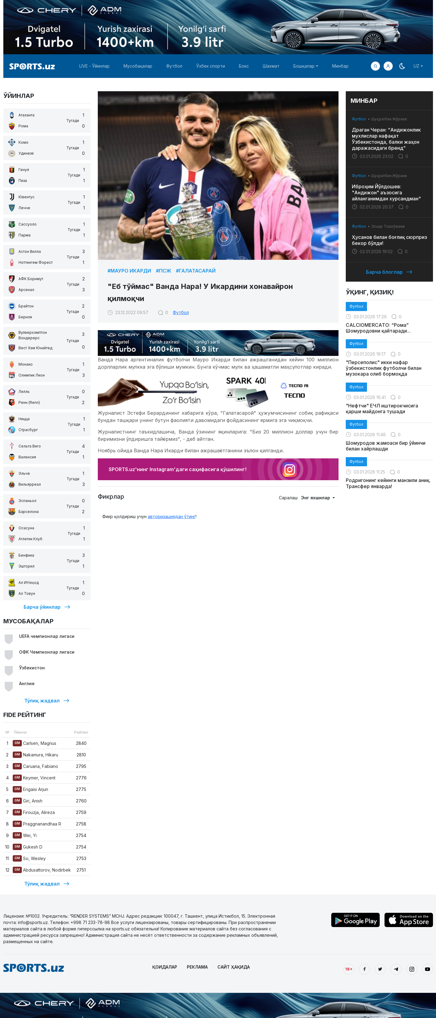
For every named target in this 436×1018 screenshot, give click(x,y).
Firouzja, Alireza (34, 812)
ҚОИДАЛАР (164, 966)
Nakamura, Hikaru (35, 755)
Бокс (244, 66)
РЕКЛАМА (197, 966)
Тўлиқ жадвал (46, 701)
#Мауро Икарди (129, 271)
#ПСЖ (163, 271)
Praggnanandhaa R (37, 824)
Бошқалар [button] (304, 66)
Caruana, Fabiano (35, 766)
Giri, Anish (27, 801)
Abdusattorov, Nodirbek (42, 870)
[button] (388, 66)
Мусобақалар (138, 66)
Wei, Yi (25, 835)
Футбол (174, 66)
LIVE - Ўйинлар (94, 66)
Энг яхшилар (316, 497)
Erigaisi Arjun (30, 789)
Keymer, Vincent (34, 778)
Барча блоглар (389, 272)
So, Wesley (29, 858)
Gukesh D (27, 847)
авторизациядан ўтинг (172, 516)
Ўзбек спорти (210, 66)
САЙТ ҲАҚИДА (233, 966)
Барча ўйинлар (47, 607)
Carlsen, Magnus (34, 743)
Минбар (340, 66)
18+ (348, 968)
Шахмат (271, 66)
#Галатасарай (196, 271)
